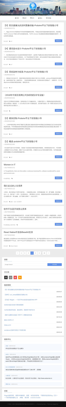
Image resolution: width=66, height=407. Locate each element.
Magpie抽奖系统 (9, 395)
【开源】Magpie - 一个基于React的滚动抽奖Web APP (20, 299)
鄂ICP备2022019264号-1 (28, 404)
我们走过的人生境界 (13, 186)
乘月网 (27, 397)
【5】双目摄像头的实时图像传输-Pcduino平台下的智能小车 (31, 25)
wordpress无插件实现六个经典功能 (15, 330)
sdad (7, 346)
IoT (11, 41)
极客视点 (7, 178)
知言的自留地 (35, 395)
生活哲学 (19, 201)
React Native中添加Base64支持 (18, 232)
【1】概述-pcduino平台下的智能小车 (21, 141)
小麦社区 (8, 375)
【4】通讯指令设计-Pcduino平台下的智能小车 (25, 48)
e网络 (21, 397)
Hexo (44, 404)
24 (44, 253)
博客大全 (8, 384)
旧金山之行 (7, 325)
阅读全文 (58, 40)
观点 (40, 18)
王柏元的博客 (18, 404)
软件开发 (13, 225)
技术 (24, 18)
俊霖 (27, 395)
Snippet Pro (55, 404)
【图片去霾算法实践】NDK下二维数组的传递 (18, 315)
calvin (7, 354)
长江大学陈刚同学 (11, 367)
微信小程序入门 (9, 320)
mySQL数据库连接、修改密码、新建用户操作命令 (19, 310)
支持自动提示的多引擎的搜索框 (13, 305)
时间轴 (48, 18)
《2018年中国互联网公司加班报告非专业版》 (24, 95)
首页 (17, 18)
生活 (15, 201)
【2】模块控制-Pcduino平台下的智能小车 (23, 118)
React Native (14, 246)
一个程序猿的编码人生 (11, 397)
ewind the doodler (35, 397)
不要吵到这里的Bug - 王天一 (49, 395)
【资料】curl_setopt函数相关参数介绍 (15, 294)
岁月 (32, 18)
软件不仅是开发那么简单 (15, 209)
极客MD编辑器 (20, 395)
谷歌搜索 (54, 264)
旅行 (12, 201)
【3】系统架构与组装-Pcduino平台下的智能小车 (26, 72)
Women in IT (9, 164)
